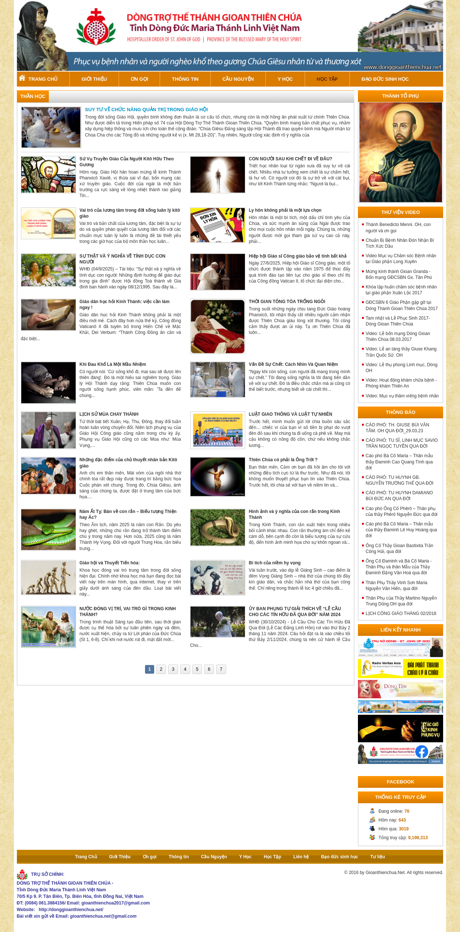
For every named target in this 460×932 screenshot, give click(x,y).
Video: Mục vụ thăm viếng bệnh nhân (402, 395)
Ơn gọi (139, 79)
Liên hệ (301, 856)
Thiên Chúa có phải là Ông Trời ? (283, 459)
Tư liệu (377, 856)
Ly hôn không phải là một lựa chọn (285, 210)
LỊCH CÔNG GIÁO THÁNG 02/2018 (401, 613)
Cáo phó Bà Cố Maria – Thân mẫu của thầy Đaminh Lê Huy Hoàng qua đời (401, 529)
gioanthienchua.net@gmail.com (103, 916)
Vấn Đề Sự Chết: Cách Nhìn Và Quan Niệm (293, 364)
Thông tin (185, 79)
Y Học (285, 79)
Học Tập (327, 79)
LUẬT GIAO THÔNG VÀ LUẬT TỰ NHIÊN (290, 414)
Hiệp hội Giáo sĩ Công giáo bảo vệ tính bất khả (298, 256)
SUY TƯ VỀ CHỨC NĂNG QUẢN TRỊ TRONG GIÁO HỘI (146, 109)
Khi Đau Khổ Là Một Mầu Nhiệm (113, 364)
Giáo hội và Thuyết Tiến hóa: (110, 562)
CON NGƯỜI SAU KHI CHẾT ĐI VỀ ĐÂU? (290, 158)
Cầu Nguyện (238, 79)
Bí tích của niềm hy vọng (275, 562)
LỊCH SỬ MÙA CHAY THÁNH (109, 414)
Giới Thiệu (94, 79)
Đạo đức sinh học (385, 79)
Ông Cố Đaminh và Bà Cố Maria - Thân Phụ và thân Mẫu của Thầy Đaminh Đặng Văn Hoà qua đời (399, 566)
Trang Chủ (43, 79)
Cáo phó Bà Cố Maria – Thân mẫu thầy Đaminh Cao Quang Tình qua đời (399, 461)
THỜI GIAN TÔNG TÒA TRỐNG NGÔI (287, 301)
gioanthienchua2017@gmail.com (116, 903)
